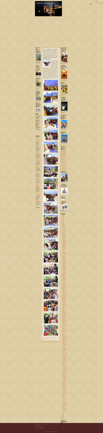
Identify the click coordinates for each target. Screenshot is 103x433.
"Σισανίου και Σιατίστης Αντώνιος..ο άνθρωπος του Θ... (64, 338)
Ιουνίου (63, 231)
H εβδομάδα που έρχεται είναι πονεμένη (64, 297)
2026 (62, 215)
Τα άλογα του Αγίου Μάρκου (64, 262)
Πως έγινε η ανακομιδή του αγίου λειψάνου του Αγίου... (64, 269)
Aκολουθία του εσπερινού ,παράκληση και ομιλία (64, 354)
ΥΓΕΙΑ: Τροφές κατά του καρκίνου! (64, 331)
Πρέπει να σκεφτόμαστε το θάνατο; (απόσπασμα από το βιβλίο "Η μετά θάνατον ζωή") (64, 153)
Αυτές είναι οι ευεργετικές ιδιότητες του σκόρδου (64, 366)
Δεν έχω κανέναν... (37, 172)
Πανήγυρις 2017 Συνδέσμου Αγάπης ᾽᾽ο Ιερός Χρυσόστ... (64, 267)
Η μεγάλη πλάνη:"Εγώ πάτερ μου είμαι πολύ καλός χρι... (64, 284)
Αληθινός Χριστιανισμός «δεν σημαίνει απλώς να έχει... (64, 321)
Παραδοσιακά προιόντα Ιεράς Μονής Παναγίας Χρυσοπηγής (38, 153)
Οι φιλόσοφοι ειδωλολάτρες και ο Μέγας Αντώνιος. (64, 252)
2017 (62, 224)
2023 (62, 218)
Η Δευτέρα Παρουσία (63, 160)
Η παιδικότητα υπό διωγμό (64, 316)
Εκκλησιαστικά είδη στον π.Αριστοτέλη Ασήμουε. (64, 288)
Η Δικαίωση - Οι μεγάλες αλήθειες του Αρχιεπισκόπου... (64, 258)
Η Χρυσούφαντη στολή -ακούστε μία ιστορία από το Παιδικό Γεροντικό (64, 155)
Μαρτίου (63, 234)
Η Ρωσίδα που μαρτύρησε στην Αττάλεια (64, 307)
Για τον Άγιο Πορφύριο (64, 367)
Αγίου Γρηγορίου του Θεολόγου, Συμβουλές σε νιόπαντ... (64, 304)
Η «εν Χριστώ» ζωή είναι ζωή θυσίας (64, 378)
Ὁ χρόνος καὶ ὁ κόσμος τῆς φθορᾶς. (64, 404)
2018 (62, 223)
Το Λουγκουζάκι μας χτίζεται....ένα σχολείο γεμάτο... (64, 341)
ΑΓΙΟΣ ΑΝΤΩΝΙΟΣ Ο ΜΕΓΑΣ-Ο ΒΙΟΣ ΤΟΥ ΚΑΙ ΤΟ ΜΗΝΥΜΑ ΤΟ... (64, 350)
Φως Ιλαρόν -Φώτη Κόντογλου (64, 398)
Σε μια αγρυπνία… (64, 365)
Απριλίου (63, 233)
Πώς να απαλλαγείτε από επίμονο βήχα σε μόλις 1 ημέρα (64, 301)
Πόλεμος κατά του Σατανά (63, 163)
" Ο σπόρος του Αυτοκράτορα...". (64, 271)
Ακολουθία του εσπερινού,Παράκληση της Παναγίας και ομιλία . (38, 194)
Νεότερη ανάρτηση (44, 341)
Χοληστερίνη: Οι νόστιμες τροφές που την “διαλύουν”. (64, 364)
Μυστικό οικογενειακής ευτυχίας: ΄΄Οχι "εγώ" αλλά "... (64, 406)
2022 (62, 219)
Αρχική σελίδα (50, 341)
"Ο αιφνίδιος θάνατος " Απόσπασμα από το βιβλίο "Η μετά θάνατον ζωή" (64, 151)
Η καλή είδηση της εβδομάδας (64, 281)
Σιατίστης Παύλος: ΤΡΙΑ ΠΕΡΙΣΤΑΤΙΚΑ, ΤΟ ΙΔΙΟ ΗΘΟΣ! (64, 336)
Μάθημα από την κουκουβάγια (64, 302)
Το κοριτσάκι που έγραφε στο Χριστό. (64, 248)
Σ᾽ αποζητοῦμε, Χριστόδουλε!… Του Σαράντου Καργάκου (64, 260)
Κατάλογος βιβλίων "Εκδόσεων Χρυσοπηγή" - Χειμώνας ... (64, 276)
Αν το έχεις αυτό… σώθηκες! (64, 334)
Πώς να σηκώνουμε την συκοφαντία (64, 382)
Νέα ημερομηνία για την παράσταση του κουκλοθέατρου (64, 358)
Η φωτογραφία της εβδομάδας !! (64, 348)
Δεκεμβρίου (63, 225)
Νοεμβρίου (63, 226)
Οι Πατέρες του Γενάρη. (64, 311)
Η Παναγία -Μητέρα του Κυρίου (64, 162)
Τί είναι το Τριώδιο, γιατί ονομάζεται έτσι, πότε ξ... (64, 255)
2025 (62, 216)
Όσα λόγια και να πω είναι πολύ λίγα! (64, 391)
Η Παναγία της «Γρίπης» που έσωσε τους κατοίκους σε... (64, 323)
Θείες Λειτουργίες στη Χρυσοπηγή (38, 146)
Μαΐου (63, 232)
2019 (62, 222)
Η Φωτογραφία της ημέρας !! (64, 401)
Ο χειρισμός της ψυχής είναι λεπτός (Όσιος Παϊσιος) (64, 345)
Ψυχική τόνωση (62, 158)
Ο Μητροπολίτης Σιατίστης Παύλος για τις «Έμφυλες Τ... (64, 245)
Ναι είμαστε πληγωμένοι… (64, 309)
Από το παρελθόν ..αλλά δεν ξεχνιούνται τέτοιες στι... (64, 393)
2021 (62, 220)
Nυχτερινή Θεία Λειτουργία (63, 256)
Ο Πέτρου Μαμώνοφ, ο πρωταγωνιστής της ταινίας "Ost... (64, 371)
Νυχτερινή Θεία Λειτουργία (37, 200)
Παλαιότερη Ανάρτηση (56, 341)
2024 (62, 217)
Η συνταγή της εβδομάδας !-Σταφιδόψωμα (63, 250)
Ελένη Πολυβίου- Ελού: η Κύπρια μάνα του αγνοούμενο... (64, 315)
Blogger (57, 431)
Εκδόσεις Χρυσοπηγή (45, 3)
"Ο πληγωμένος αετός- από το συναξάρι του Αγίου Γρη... (64, 313)
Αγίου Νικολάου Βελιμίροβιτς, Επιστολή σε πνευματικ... (64, 376)
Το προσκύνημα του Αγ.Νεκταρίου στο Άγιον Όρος (64, 243)
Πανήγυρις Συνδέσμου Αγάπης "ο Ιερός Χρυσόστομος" (64, 278)
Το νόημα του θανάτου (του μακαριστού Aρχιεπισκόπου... (64, 241)
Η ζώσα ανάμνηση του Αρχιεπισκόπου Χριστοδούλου (64, 247)
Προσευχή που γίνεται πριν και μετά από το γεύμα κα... (64, 369)
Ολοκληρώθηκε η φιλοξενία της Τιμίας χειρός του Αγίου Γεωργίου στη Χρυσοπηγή (38, 139)
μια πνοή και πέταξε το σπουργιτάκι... (64, 400)
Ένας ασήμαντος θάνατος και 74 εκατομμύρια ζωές (64, 386)
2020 (62, 221)
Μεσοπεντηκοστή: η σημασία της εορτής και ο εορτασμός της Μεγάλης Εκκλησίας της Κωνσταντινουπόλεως (38, 160)
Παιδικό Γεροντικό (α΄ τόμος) (64, 164)
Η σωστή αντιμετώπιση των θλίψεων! (64, 272)
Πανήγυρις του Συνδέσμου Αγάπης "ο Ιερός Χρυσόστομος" (64, 295)
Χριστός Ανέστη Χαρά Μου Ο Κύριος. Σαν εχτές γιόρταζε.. (38, 167)
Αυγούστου (63, 229)
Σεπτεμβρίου (63, 228)
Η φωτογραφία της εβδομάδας (64, 238)
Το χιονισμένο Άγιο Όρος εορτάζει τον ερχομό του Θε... (64, 380)
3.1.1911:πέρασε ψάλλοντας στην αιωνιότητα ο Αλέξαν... (64, 409)
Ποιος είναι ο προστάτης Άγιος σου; (64, 373)
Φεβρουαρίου (63, 235)
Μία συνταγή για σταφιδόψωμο (63, 263)
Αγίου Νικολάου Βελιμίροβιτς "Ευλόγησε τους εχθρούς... (64, 384)
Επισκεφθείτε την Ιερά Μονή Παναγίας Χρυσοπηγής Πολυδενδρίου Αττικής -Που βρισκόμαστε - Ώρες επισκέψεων (38, 186)
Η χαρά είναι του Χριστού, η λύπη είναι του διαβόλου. (38, 179)
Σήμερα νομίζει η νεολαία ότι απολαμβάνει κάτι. (64, 403)
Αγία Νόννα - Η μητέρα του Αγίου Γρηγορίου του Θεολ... (64, 290)
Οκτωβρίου (63, 227)
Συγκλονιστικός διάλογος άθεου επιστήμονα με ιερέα (64, 280)
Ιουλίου (63, 230)
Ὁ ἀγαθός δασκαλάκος (64, 310)
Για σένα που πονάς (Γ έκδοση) (64, 161)
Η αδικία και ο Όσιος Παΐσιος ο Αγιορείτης (64, 374)
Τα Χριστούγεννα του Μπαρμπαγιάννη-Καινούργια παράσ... (64, 325)
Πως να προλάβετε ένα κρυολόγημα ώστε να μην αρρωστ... (64, 388)
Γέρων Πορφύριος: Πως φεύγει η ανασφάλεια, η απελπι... (64, 319)
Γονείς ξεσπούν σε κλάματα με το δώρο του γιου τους (64, 360)
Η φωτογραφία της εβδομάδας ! (64, 298)
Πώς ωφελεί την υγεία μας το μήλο (64, 285)
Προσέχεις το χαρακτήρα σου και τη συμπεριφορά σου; (64, 169)
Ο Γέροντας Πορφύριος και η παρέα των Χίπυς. (64, 395)
